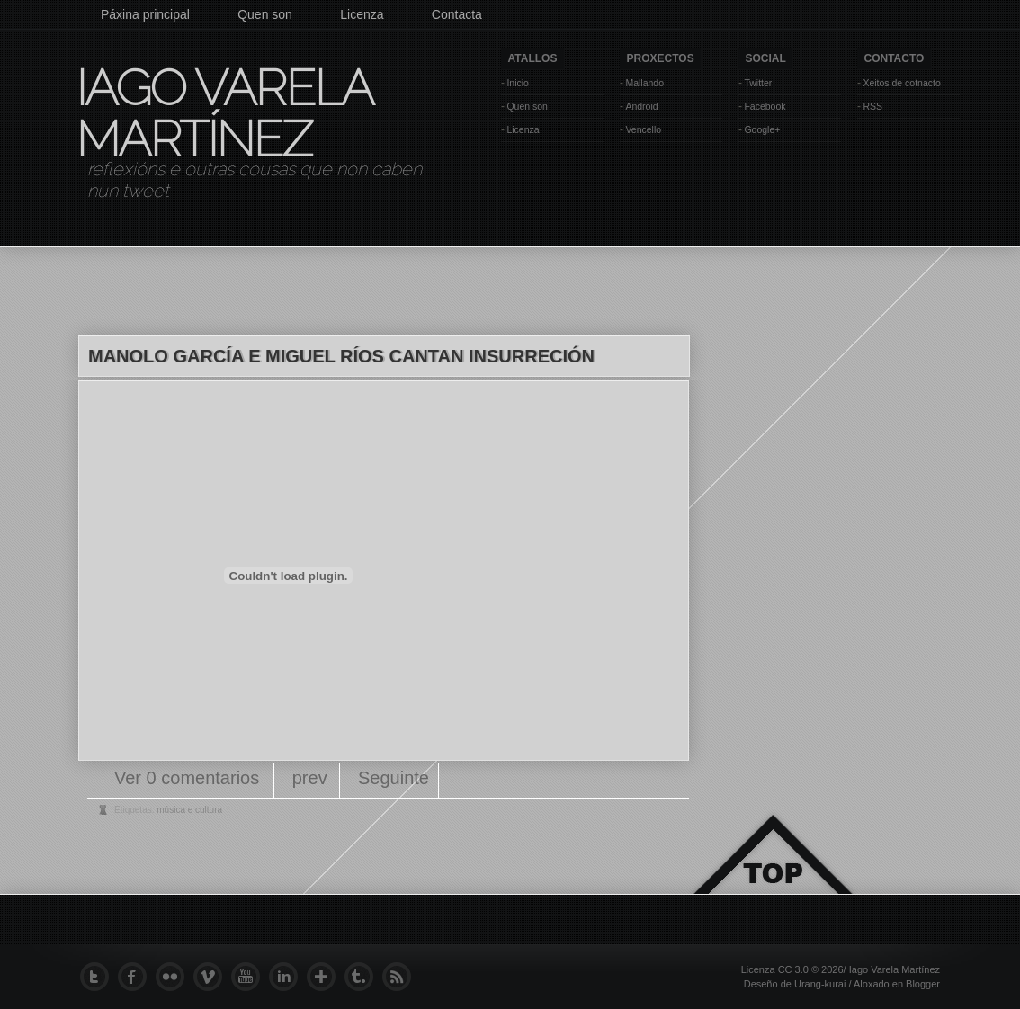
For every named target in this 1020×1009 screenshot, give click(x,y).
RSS (872, 106)
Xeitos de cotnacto (901, 82)
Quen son (264, 14)
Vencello (643, 129)
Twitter (758, 82)
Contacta (457, 14)
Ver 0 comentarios (189, 778)
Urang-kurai (820, 983)
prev (309, 778)
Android (641, 106)
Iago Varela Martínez (223, 113)
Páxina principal (145, 14)
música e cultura (189, 810)
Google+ (762, 129)
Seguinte (393, 778)
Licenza (361, 14)
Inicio (517, 82)
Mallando (644, 82)
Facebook (764, 106)
